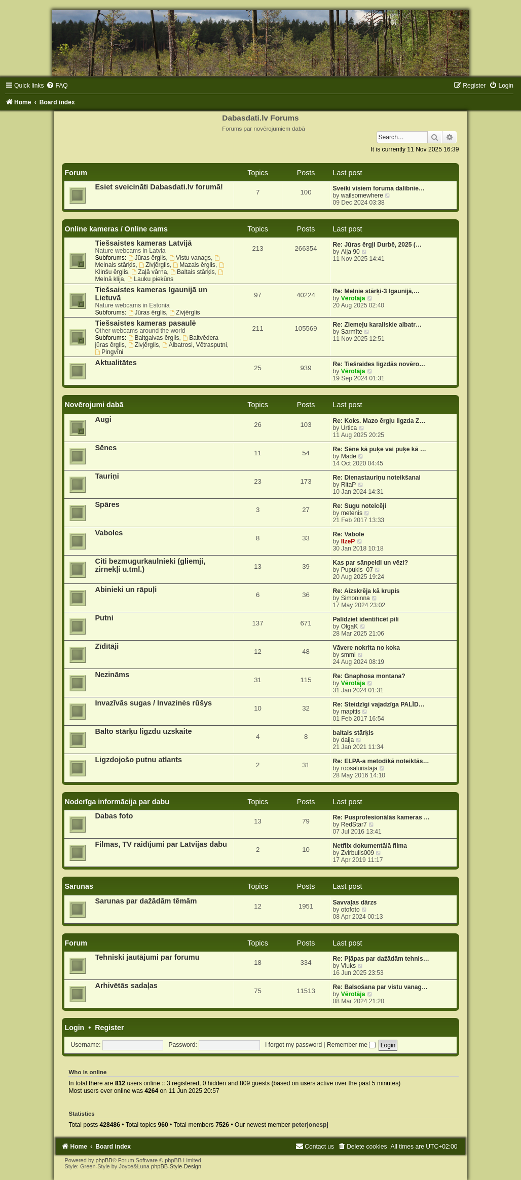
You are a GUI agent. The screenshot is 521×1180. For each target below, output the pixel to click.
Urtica (349, 427)
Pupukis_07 (357, 569)
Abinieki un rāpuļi (126, 589)
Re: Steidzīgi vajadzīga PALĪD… (379, 704)
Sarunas (78, 886)
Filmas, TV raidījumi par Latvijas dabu (161, 844)
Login (74, 1028)
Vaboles (109, 533)
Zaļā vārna (149, 272)
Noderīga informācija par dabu (116, 802)
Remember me (351, 1044)
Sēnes (106, 448)
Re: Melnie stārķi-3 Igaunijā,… (376, 291)
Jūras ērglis (147, 257)
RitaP (348, 484)
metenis (351, 513)
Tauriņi (107, 476)
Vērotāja (353, 298)
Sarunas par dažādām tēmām (146, 901)
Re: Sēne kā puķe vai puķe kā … (379, 449)
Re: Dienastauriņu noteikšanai (377, 477)
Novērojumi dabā (93, 405)
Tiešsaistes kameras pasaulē (145, 323)
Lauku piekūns (150, 279)
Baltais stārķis (192, 272)
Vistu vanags (190, 257)
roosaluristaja (359, 768)
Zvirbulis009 (357, 852)
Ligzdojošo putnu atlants (138, 760)
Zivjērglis (154, 264)
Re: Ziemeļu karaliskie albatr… (377, 324)
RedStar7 (354, 824)
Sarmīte (351, 331)
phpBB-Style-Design (176, 1166)
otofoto (350, 909)
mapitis (350, 711)
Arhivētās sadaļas (126, 985)
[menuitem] (56, 85)
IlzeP (348, 541)
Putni (104, 618)
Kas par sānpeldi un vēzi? (370, 562)
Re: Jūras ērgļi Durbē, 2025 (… (377, 244)
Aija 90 (350, 251)
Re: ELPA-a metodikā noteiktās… (381, 761)
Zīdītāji (107, 646)
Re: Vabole (348, 534)
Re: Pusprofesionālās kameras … (381, 817)
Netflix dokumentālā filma (370, 845)
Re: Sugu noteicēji (360, 505)
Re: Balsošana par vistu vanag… (380, 987)
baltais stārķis (353, 732)
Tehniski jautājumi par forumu (147, 957)
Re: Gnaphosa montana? (369, 676)
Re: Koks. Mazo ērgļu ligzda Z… (379, 420)
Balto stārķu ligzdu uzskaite (143, 731)
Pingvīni (109, 352)
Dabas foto (114, 816)
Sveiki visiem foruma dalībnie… (379, 188)
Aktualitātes (115, 363)
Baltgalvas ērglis (153, 337)
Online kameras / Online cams (115, 229)
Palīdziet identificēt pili (366, 619)
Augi (103, 419)
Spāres (107, 504)
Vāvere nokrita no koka (366, 647)
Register (109, 1028)
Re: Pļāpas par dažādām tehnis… (381, 958)
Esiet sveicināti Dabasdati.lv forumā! (159, 187)
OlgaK (349, 626)
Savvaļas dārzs (355, 902)
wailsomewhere (362, 195)
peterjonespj (310, 1124)
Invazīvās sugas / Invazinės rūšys (153, 703)
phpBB (104, 1160)
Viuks (348, 965)
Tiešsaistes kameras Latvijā (143, 243)
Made (348, 456)
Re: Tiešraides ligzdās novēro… (379, 364)
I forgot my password (293, 1044)
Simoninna (355, 598)
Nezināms (112, 675)
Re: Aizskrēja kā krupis (366, 591)
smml (348, 654)
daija (347, 739)
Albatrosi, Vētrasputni (194, 344)
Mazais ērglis (194, 264)
